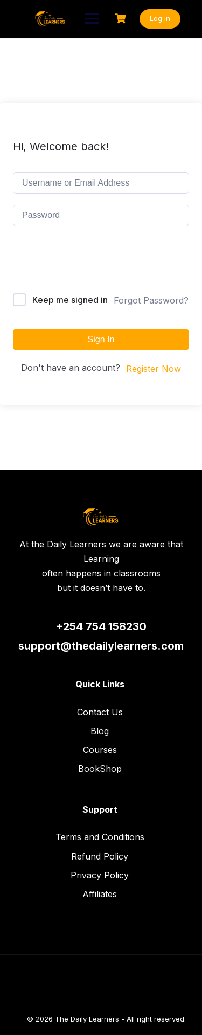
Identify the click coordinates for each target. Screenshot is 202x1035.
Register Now (153, 368)
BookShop (100, 768)
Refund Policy (99, 856)
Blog (99, 731)
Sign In (101, 339)
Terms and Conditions (99, 837)
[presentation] (86, 261)
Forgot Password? (151, 300)
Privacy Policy (100, 875)
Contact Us (100, 712)
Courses (100, 749)
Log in (160, 18)
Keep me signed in (70, 299)
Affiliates (99, 894)
